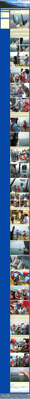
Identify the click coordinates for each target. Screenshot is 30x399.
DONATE (28, 394)
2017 (2, 14)
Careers (26, 396)
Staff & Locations (24, 396)
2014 (2, 16)
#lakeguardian (13, 384)
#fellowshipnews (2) (2, 19)
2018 (2, 13)
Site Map (22, 396)
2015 (2, 15)
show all (5, 28)
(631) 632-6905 (1, 396)
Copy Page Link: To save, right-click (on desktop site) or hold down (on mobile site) (22, 9)
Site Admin (29, 396)
